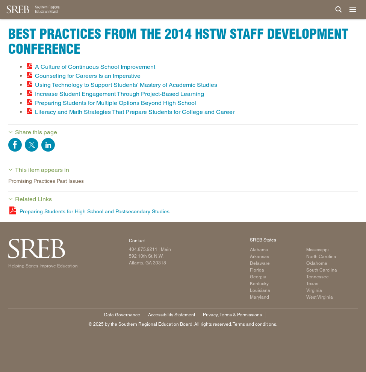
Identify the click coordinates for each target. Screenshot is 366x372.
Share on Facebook (15, 145)
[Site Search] (339, 9)
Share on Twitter (31, 145)
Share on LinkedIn (48, 145)
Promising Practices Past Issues (46, 181)
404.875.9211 (143, 249)
